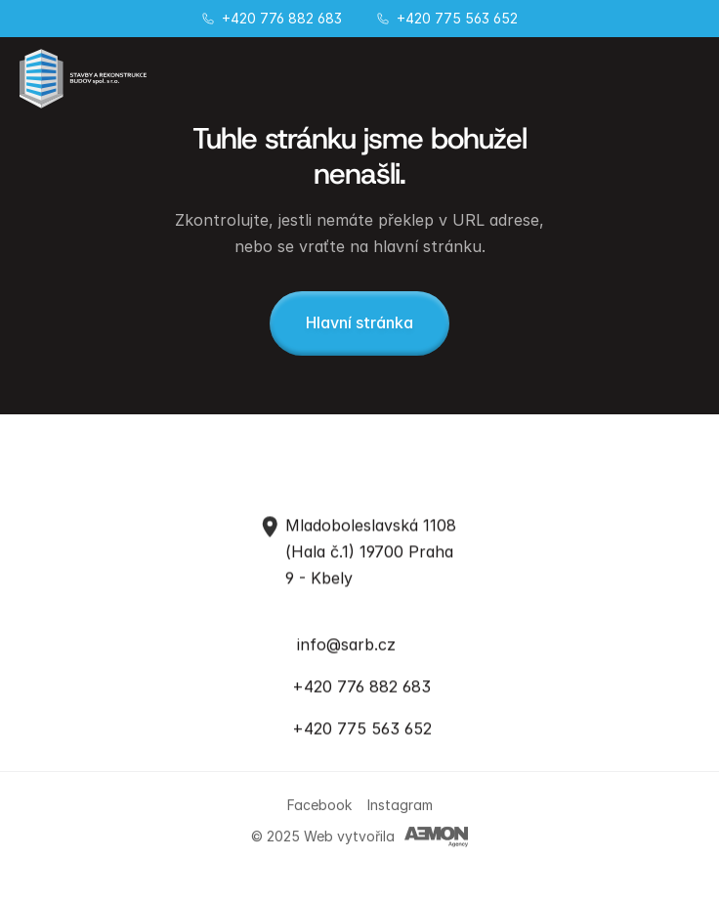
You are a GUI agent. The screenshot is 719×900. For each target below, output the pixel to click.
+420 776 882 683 (282, 18)
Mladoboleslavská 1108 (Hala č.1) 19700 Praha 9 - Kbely (373, 551)
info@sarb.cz (346, 643)
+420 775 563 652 (457, 18)
